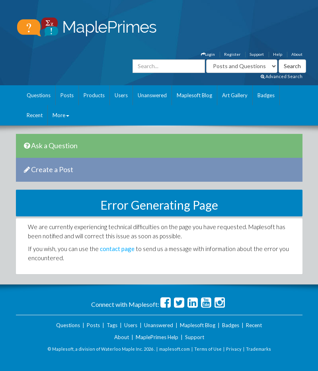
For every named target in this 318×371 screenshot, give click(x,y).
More (61, 115)
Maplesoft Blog (194, 95)
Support (257, 54)
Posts (67, 95)
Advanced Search (281, 76)
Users (121, 95)
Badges (266, 95)
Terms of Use (208, 348)
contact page (117, 248)
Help (277, 54)
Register (232, 54)
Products (94, 95)
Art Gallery (235, 95)
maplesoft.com (174, 348)
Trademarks (258, 348)
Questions (39, 95)
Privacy (234, 348)
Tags (112, 325)
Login (208, 54)
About (296, 54)
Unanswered (152, 95)
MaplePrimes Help (157, 337)
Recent (35, 115)
